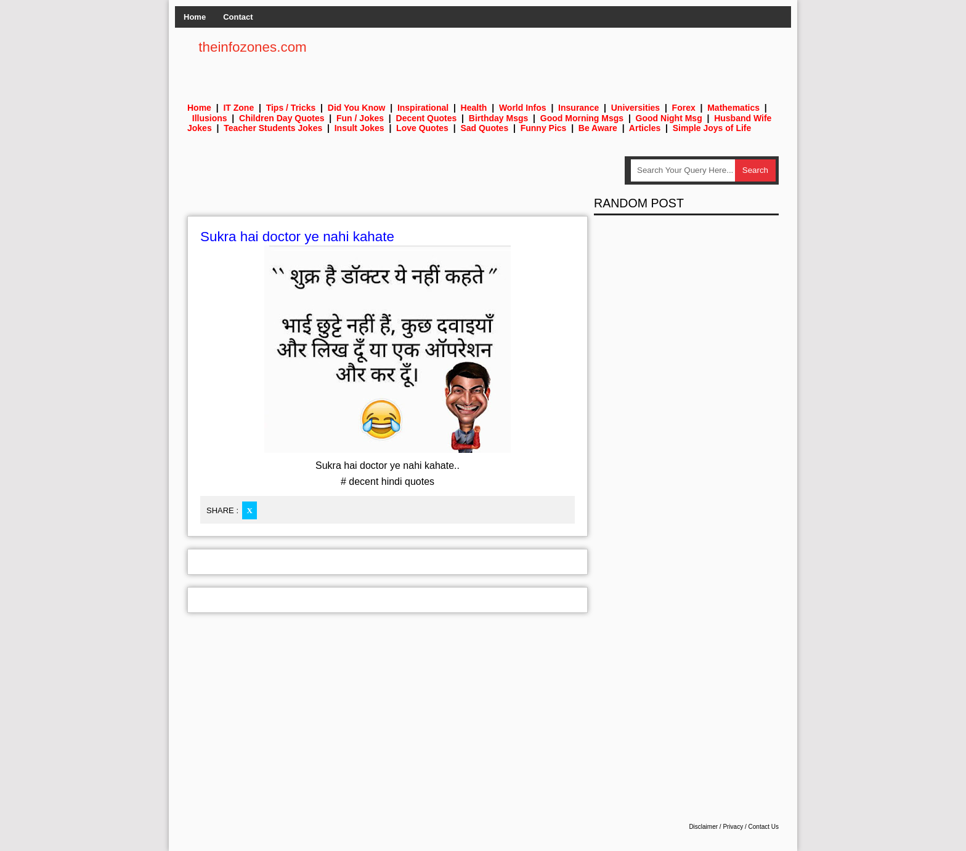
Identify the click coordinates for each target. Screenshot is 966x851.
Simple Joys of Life (712, 128)
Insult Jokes (359, 128)
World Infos (522, 108)
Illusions (209, 118)
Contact (238, 17)
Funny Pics (544, 128)
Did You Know (357, 108)
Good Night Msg (669, 118)
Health (474, 108)
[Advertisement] (411, 184)
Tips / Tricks (291, 108)
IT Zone (238, 108)
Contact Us (764, 826)
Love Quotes (422, 128)
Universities (635, 108)
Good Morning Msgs (581, 118)
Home (195, 17)
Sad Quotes (484, 128)
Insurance (578, 108)
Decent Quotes (426, 118)
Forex (684, 108)
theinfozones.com (252, 47)
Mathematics (733, 108)
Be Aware (597, 128)
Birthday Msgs (498, 118)
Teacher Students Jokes (273, 128)
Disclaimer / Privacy (716, 826)
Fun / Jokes (360, 118)
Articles (644, 128)
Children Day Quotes (281, 118)
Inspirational (422, 108)
